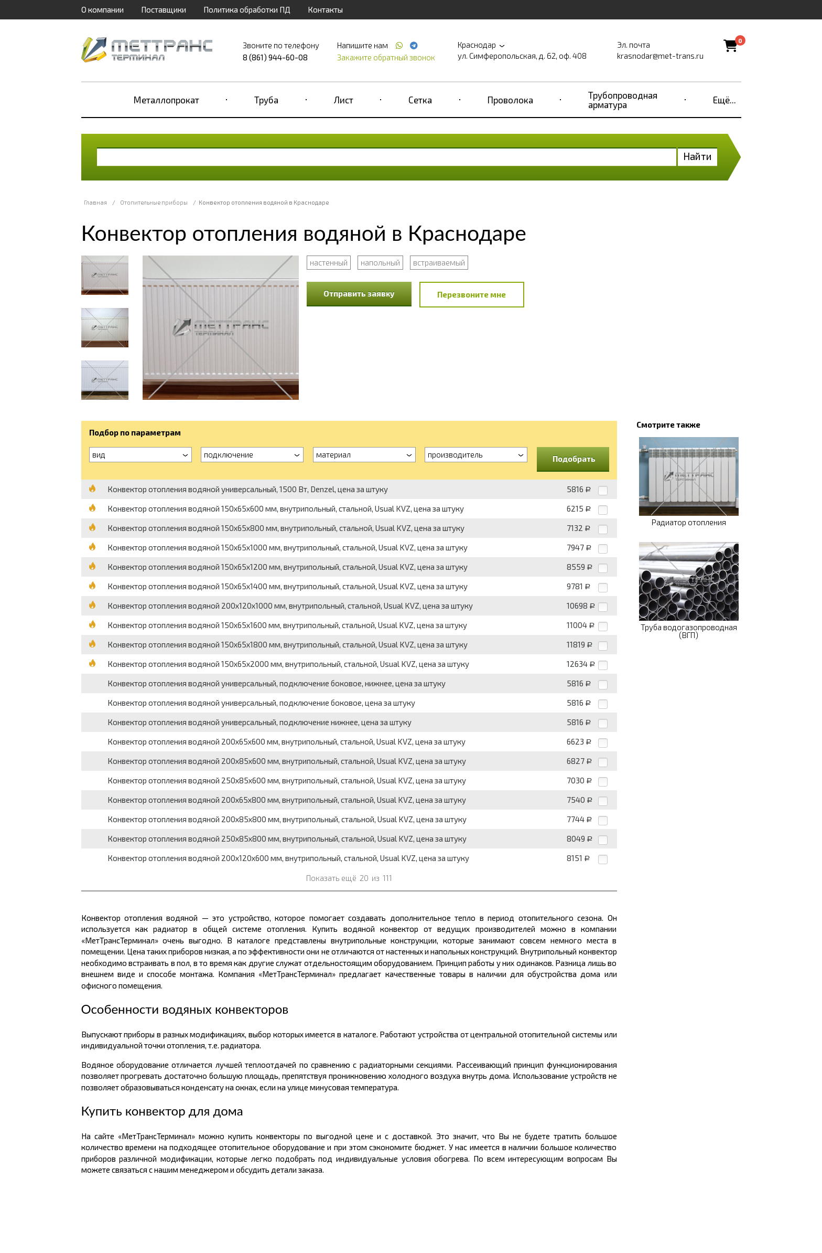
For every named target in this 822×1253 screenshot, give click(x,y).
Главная (95, 202)
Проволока (510, 99)
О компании (102, 9)
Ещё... (724, 99)
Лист (343, 99)
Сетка (420, 99)
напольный (380, 262)
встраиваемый (439, 262)
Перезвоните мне (471, 294)
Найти (697, 156)
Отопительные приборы (154, 202)
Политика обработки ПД (246, 9)
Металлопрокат (166, 99)
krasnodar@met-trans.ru (660, 55)
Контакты (325, 9)
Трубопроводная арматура (622, 99)
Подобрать (574, 458)
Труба (266, 99)
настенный (329, 262)
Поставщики (163, 9)
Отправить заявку (359, 293)
